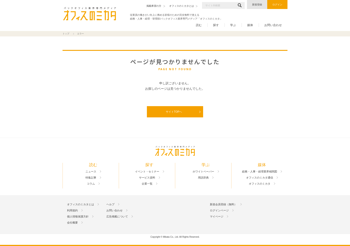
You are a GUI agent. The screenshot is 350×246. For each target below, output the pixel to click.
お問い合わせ (273, 25)
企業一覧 (147, 183)
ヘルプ (110, 204)
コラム (91, 183)
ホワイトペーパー (203, 171)
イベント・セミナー (147, 171)
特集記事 (90, 177)
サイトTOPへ (174, 111)
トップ (66, 33)
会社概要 (72, 222)
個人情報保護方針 (78, 216)
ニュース (90, 171)
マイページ (216, 216)
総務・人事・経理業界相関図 (259, 171)
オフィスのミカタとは (80, 204)
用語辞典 (203, 177)
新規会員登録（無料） (223, 204)
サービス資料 (147, 177)
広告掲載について (117, 216)
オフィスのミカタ (259, 183)
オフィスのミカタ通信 (259, 177)
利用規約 (72, 210)
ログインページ (219, 210)
